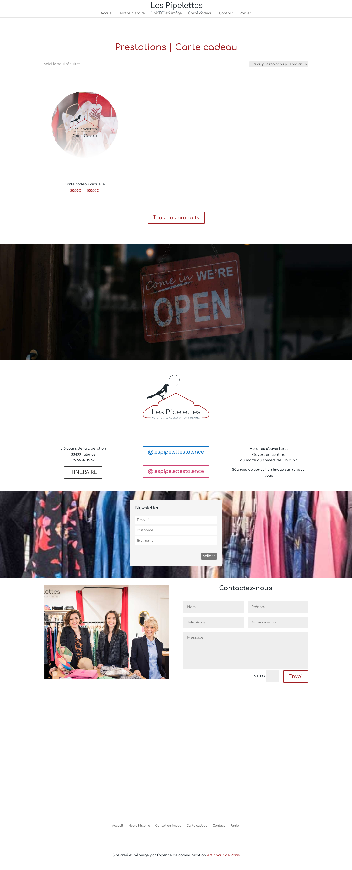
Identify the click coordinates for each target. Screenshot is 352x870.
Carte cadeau (200, 13)
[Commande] (278, 64)
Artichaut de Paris (223, 855)
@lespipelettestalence (176, 452)
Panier (245, 13)
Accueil (107, 13)
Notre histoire (132, 13)
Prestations (140, 47)
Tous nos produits (176, 218)
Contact (226, 13)
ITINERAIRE (83, 472)
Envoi (295, 676)
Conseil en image (166, 13)
